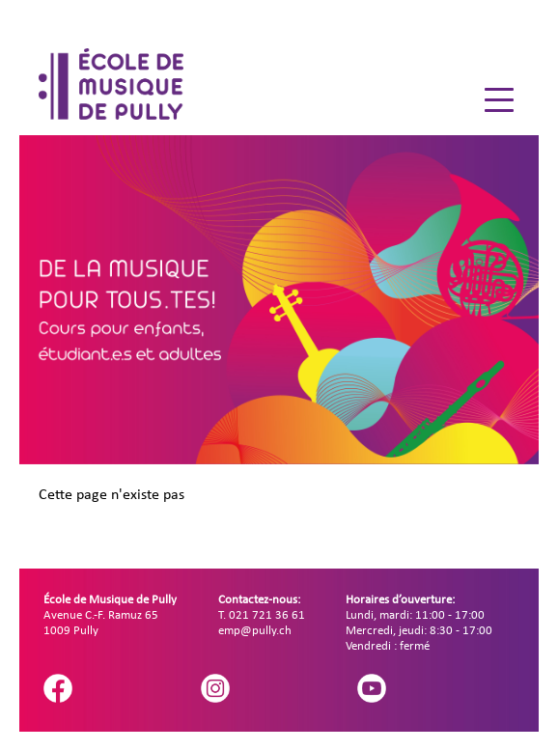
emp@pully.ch (255, 631)
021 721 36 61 (267, 615)
